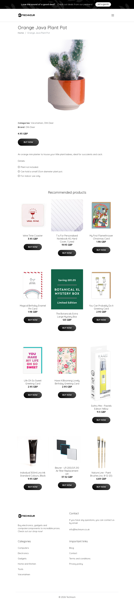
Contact (73, 553)
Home (21, 33)
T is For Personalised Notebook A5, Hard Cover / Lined (67, 238)
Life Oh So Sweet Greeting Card (33, 382)
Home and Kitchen (27, 563)
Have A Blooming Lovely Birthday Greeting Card (67, 382)
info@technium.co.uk (79, 529)
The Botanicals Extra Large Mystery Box (67, 315)
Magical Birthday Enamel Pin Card (33, 307)
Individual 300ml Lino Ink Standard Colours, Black (33, 474)
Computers (23, 548)
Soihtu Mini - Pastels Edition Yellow (101, 407)
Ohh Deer (49, 123)
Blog (71, 548)
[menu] (113, 15)
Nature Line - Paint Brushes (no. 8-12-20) (101, 474)
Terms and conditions (79, 558)
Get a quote (103, 4)
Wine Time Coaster (33, 235)
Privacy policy (76, 563)
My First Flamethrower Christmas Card (101, 237)
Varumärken (37, 123)
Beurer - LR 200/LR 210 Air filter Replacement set (67, 470)
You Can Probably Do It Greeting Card (101, 307)
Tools (20, 569)
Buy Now (28, 142)
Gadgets (22, 558)
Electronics (23, 553)
